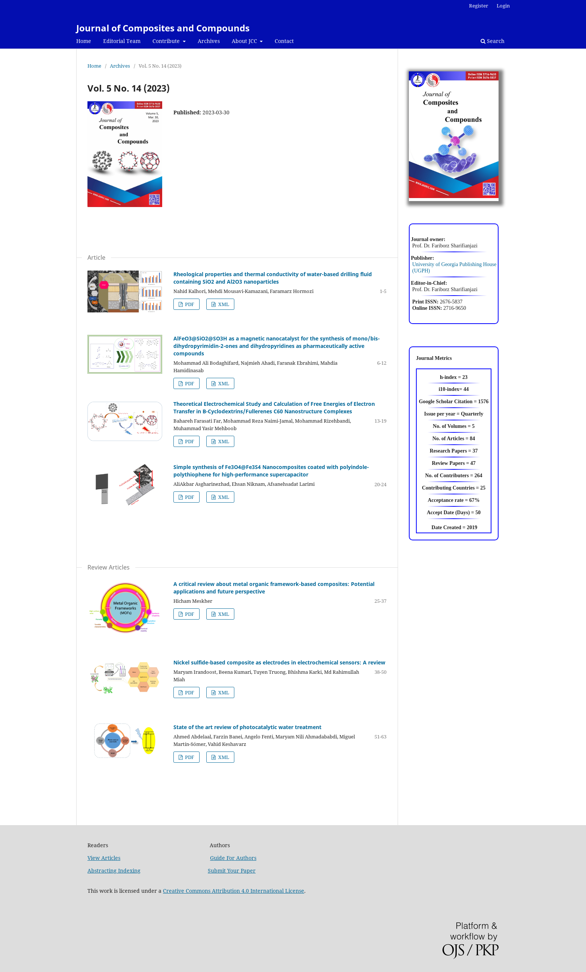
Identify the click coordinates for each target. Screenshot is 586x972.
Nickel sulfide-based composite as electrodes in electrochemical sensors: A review (279, 662)
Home (83, 40)
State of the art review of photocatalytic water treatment (247, 727)
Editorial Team (122, 40)
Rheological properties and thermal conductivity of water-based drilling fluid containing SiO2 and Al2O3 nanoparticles (272, 278)
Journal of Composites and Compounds (163, 28)
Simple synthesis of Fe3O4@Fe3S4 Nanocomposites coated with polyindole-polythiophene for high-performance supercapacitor (271, 470)
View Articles (103, 857)
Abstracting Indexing (114, 870)
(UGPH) (420, 271)
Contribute (166, 40)
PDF (189, 304)
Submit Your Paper (232, 870)
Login (503, 5)
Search (493, 40)
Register (478, 5)
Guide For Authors (233, 857)
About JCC (245, 40)
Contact (284, 40)
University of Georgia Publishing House (454, 264)
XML (223, 304)
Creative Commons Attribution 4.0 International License (233, 890)
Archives (209, 40)
